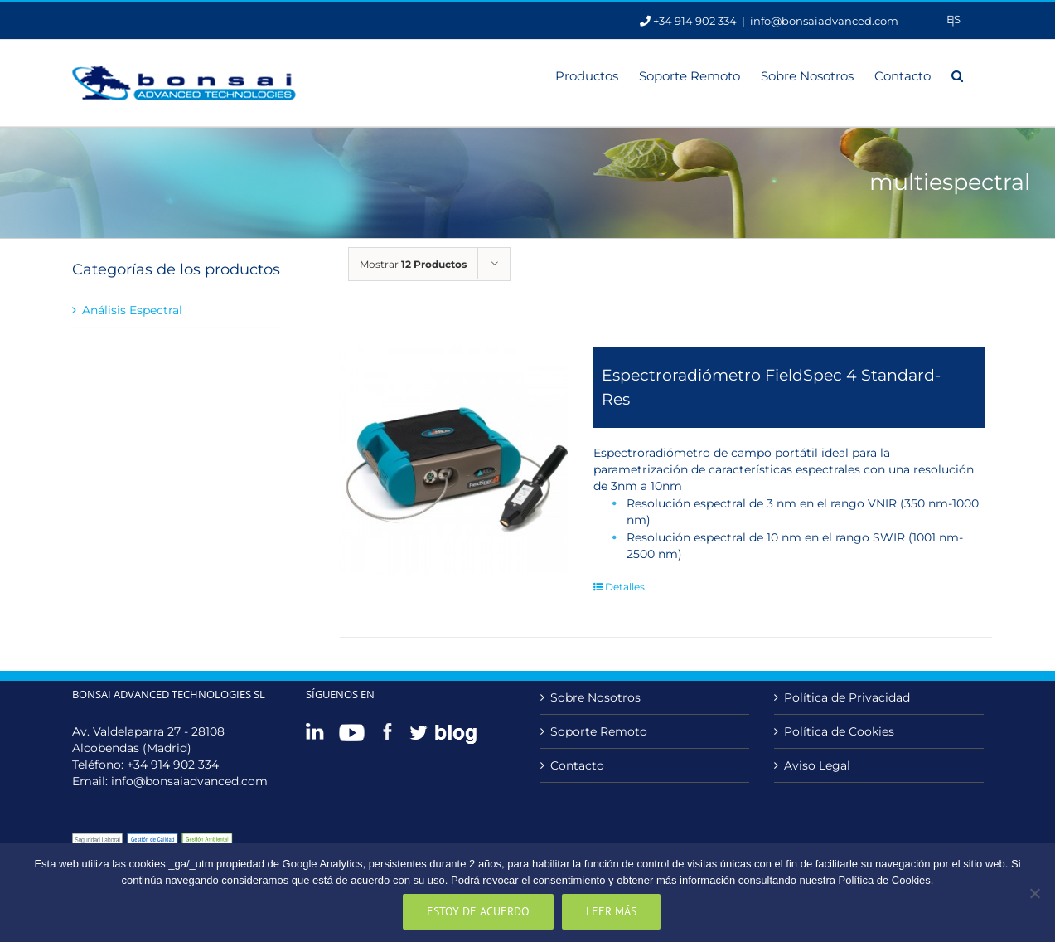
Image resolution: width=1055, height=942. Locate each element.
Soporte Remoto (598, 731)
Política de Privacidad (847, 697)
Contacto (577, 765)
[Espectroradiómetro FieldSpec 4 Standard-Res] (454, 461)
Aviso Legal (817, 765)
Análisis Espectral (132, 310)
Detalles (625, 586)
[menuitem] (953, 19)
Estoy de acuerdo (478, 911)
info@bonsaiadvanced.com (824, 20)
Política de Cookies (839, 731)
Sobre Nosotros (595, 697)
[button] (957, 74)
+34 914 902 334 (173, 764)
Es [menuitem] (953, 19)
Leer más (611, 911)
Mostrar (413, 264)
